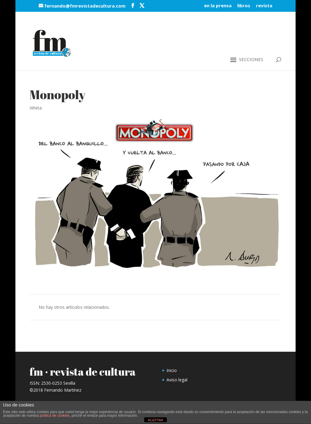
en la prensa (218, 5)
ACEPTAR (155, 420)
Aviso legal (177, 380)
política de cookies (55, 415)
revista (264, 5)
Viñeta (36, 108)
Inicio (172, 370)
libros (243, 5)
